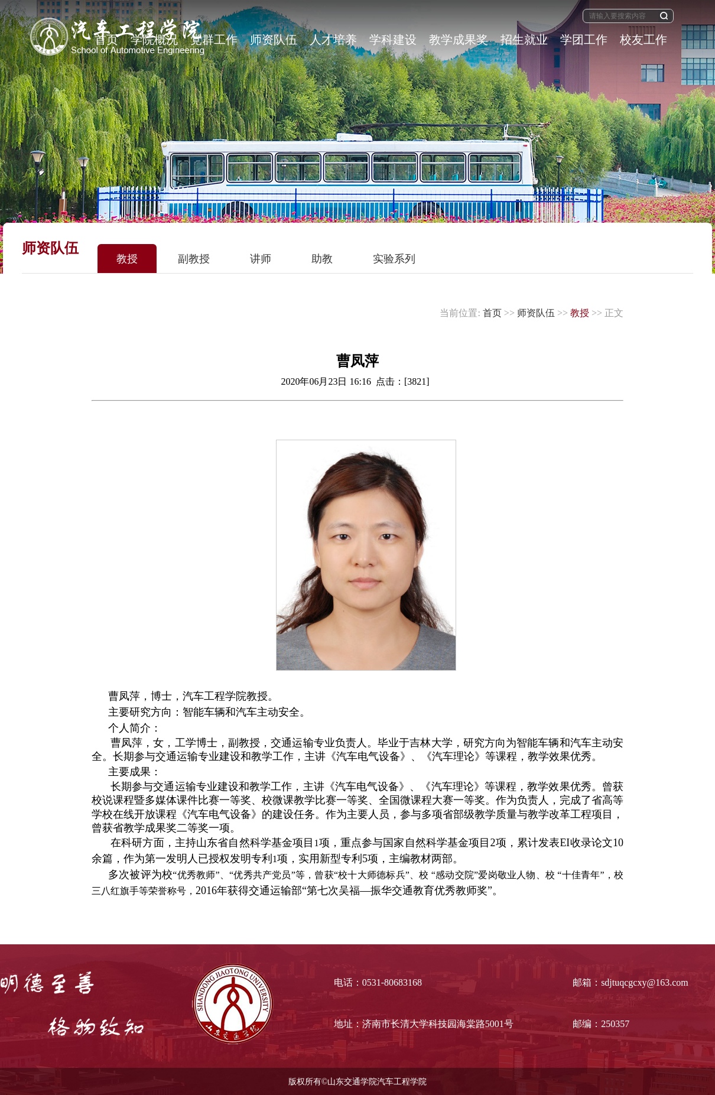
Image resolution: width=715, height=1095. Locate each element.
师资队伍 (536, 313)
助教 (322, 259)
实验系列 (394, 259)
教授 (127, 259)
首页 (492, 313)
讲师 (260, 259)
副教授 (194, 259)
